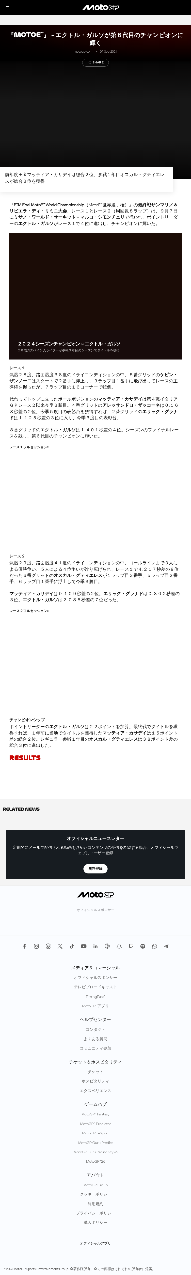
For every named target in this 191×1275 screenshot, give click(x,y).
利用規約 (95, 1204)
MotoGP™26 (95, 1162)
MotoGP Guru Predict (95, 1143)
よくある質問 (95, 1039)
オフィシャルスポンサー (95, 978)
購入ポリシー (95, 1223)
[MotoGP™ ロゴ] (100, 7)
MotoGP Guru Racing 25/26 (95, 1152)
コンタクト (95, 1030)
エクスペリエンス (95, 1091)
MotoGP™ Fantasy (95, 1114)
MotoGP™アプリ (95, 1006)
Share (95, 62)
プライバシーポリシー (95, 1213)
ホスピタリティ (95, 1081)
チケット (95, 1072)
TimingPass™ (95, 997)
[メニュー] (7, 8)
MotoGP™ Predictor (95, 1124)
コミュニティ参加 (95, 1048)
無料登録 (95, 868)
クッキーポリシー (95, 1195)
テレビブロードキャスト (95, 987)
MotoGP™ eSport (95, 1133)
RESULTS (25, 758)
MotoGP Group (95, 1185)
